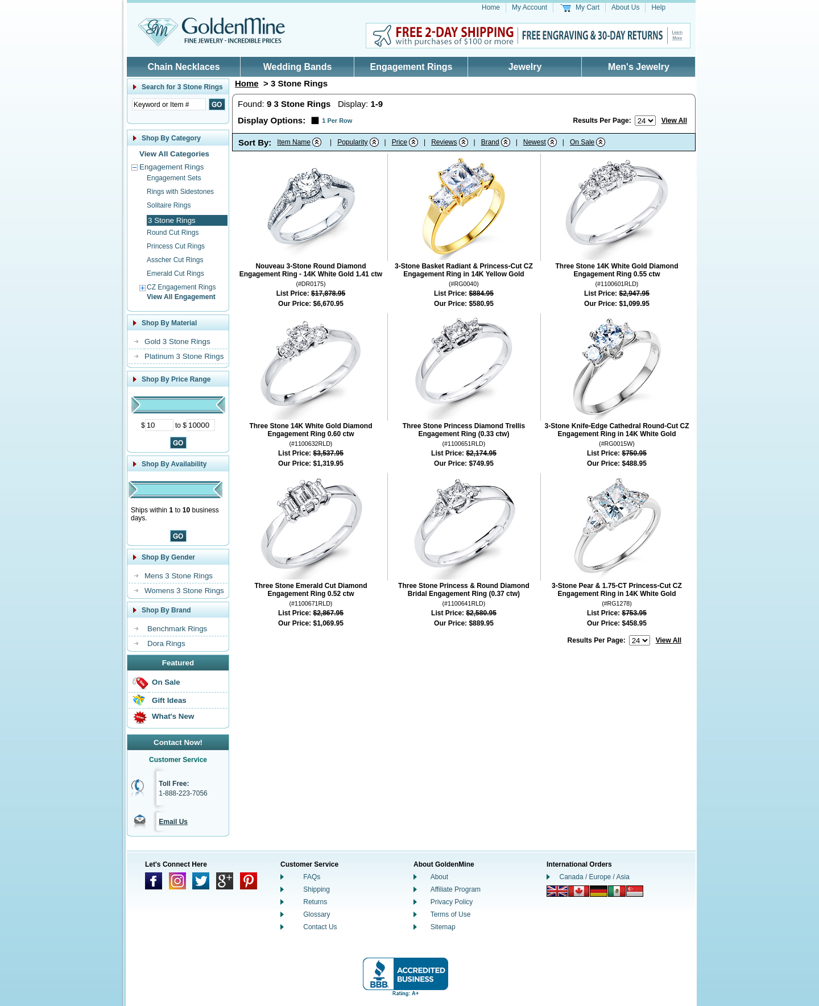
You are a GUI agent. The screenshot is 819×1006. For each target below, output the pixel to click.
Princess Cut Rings (176, 246)
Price (399, 142)
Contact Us (320, 927)
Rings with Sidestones (180, 192)
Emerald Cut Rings (175, 274)
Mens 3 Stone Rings (178, 576)
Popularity (352, 142)
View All (674, 121)
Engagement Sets (174, 178)
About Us (625, 7)
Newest (534, 142)
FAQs (311, 877)
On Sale (166, 682)
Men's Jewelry (638, 67)
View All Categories (174, 154)
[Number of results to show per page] (645, 120)
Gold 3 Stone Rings (177, 341)
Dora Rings (166, 643)
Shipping (316, 889)
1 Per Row (337, 120)
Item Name (294, 142)
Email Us (173, 822)
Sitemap (443, 927)
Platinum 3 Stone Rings (184, 356)
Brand (490, 142)
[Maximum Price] (201, 425)
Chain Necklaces (183, 67)
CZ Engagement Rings (181, 287)
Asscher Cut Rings (175, 260)
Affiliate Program (456, 889)
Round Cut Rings (172, 233)
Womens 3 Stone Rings (184, 590)
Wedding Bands (297, 67)
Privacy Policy (452, 902)
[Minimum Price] (159, 425)
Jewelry (525, 67)
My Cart (587, 7)
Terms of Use (451, 914)
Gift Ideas (169, 700)
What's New (173, 716)
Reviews (444, 142)
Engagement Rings (411, 67)
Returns (315, 902)
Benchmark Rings (177, 628)
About (439, 877)
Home (491, 7)
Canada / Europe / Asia (595, 877)
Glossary (316, 914)
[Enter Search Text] (169, 104)
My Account (529, 7)
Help (658, 7)
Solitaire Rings (169, 205)
